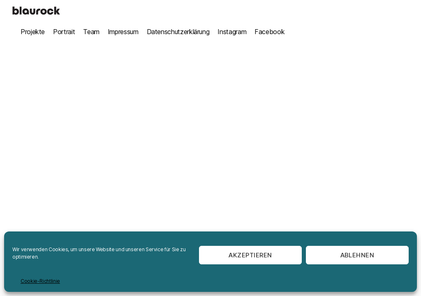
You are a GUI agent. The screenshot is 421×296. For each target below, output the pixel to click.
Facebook (269, 32)
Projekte (33, 32)
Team (91, 32)
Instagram (231, 32)
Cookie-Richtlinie (40, 281)
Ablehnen (357, 255)
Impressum (123, 32)
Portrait (64, 32)
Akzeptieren (250, 255)
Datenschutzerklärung (178, 32)
